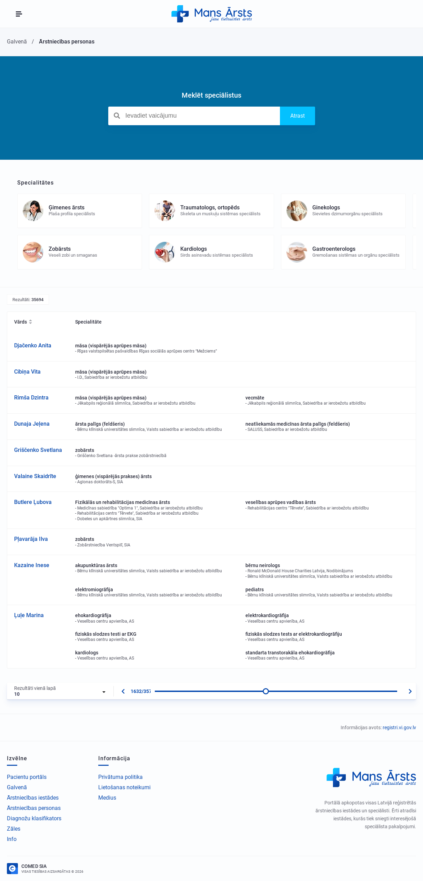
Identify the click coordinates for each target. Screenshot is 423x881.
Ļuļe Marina (29, 615)
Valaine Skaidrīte (35, 476)
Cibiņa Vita (27, 371)
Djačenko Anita (32, 345)
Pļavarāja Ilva (31, 539)
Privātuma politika (120, 777)
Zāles (13, 828)
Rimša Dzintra (31, 397)
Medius (107, 797)
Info (12, 839)
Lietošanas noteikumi (124, 787)
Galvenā (17, 787)
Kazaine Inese (31, 565)
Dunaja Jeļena (32, 423)
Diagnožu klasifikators (34, 818)
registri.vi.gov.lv (399, 727)
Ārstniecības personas (34, 808)
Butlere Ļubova (33, 502)
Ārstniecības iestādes (33, 797)
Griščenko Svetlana (38, 450)
